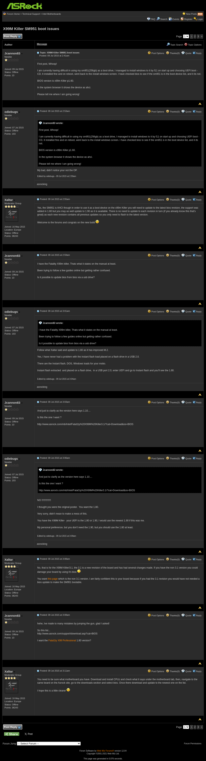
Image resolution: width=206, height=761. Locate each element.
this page (53, 578)
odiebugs (12, 111)
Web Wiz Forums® (105, 751)
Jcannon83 (13, 53)
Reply (199, 53)
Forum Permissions (193, 743)
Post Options (156, 53)
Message (42, 44)
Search (163, 19)
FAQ (153, 19)
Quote (188, 53)
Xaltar (9, 200)
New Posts (191, 14)
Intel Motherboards (51, 14)
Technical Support (31, 14)
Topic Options (193, 45)
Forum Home (13, 14)
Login (200, 19)
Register (188, 19)
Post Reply (12, 36)
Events (174, 19)
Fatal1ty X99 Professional (62, 640)
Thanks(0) (173, 53)
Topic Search (175, 45)
